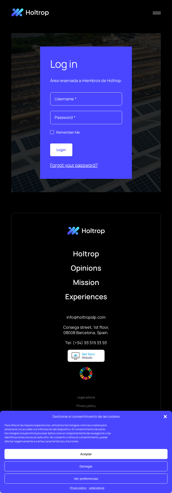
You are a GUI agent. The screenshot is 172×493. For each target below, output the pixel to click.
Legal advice (96, 488)
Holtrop (86, 254)
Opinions (86, 268)
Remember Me (68, 132)
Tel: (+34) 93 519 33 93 (86, 342)
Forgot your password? (74, 165)
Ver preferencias (86, 478)
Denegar (86, 466)
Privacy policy (78, 488)
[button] (165, 416)
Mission (86, 282)
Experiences (86, 296)
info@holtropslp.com (86, 317)
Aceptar (86, 454)
